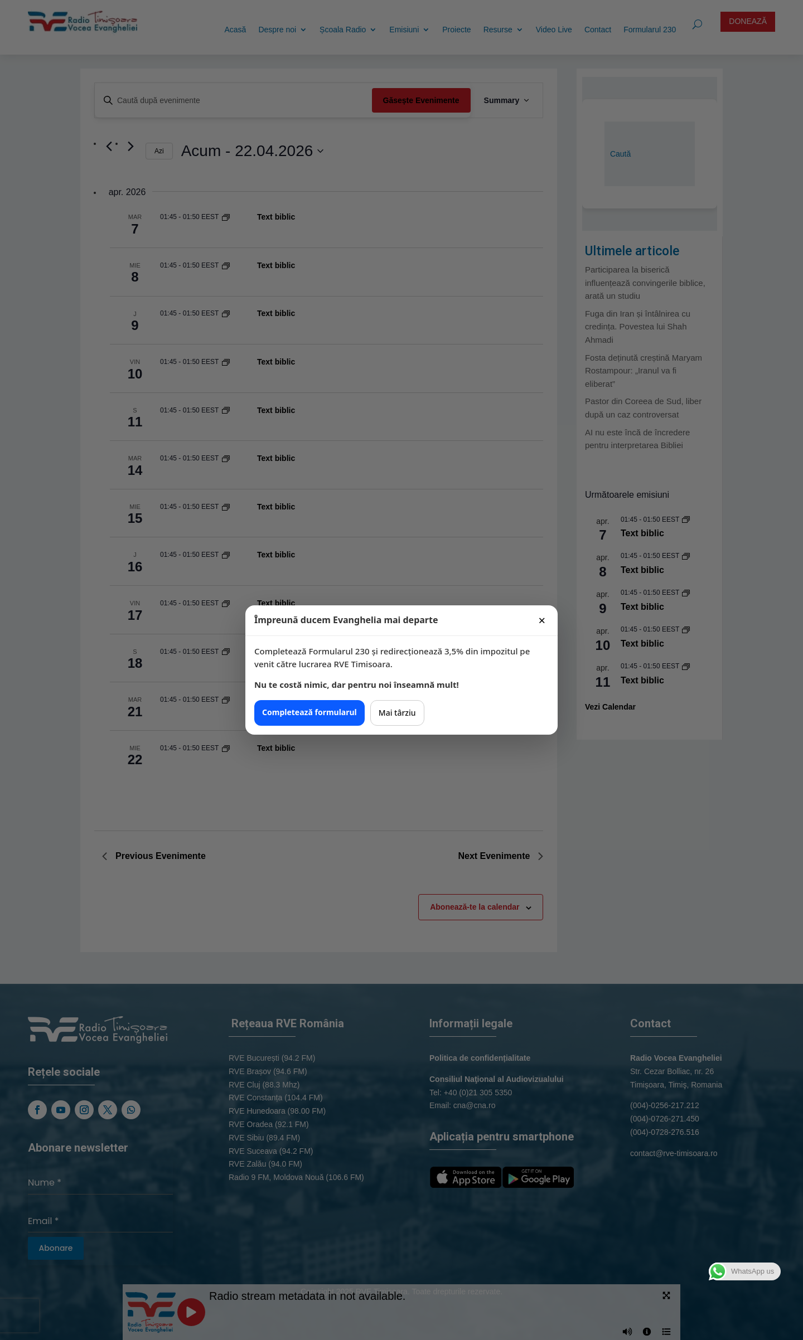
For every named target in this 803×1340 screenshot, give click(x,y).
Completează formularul (309, 712)
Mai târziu (397, 712)
